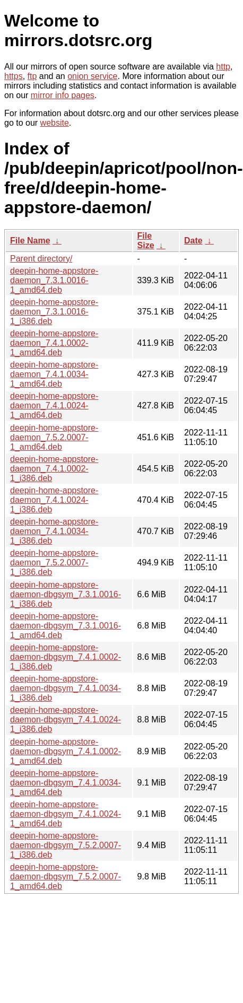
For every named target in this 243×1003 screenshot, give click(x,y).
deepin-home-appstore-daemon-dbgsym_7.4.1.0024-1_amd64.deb (65, 814)
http (223, 66)
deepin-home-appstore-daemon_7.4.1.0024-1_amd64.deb (54, 405)
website (54, 122)
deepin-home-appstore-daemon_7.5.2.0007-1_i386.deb (54, 562)
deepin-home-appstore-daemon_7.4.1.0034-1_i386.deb (54, 531)
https (13, 76)
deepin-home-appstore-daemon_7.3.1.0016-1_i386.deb (54, 312)
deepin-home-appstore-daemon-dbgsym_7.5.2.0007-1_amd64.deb (65, 876)
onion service (92, 76)
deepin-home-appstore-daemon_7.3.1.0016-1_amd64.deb (54, 280)
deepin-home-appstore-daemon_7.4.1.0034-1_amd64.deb (54, 374)
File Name (30, 240)
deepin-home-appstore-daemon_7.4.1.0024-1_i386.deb (54, 500)
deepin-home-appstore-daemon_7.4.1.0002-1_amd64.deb (54, 343)
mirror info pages (62, 95)
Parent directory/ (41, 258)
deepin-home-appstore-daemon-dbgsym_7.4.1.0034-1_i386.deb (65, 688)
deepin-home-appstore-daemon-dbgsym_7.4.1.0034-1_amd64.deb (65, 783)
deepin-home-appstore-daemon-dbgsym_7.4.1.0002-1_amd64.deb (65, 751)
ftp (32, 76)
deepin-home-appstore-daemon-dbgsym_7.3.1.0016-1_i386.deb (65, 594)
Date (193, 240)
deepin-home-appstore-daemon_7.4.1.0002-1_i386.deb (54, 469)
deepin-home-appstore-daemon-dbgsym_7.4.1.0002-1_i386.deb (65, 657)
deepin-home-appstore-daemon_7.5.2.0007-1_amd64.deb (54, 437)
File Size (145, 240)
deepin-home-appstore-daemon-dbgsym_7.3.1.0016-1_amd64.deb (65, 626)
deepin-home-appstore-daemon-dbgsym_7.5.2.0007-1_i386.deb (65, 845)
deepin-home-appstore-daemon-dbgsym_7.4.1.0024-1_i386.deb (65, 719)
